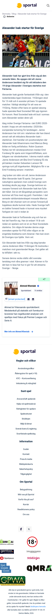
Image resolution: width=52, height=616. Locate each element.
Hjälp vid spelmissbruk (26, 404)
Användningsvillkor (26, 368)
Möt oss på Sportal (26, 494)
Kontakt (26, 454)
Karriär (26, 504)
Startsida (6, 13)
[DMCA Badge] (13, 541)
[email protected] (16, 299)
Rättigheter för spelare (26, 409)
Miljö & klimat (26, 424)
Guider (26, 449)
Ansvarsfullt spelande (26, 399)
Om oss (26, 514)
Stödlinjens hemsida (38, 606)
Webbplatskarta (26, 464)
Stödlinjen (26, 419)
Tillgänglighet (26, 474)
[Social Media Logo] (21, 529)
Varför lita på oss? (26, 499)
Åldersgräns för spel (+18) (26, 373)
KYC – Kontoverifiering (26, 378)
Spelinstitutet (26, 414)
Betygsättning (26, 489)
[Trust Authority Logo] (13, 552)
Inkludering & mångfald (26, 383)
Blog (14, 13)
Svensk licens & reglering (26, 428)
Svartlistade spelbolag (26, 433)
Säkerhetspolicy (26, 469)
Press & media (26, 459)
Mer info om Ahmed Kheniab (19, 331)
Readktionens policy (26, 509)
